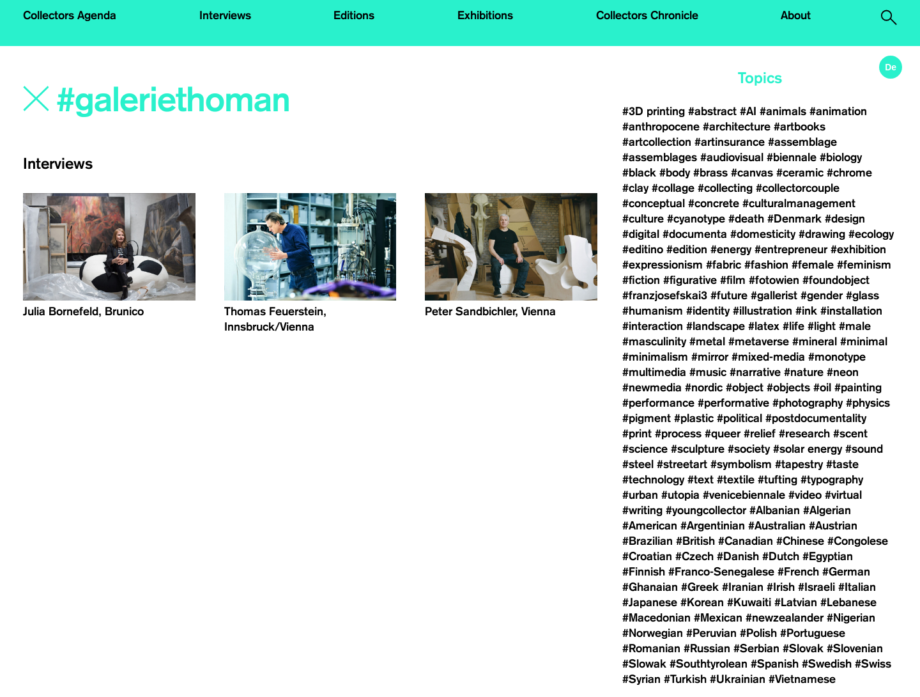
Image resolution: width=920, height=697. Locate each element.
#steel (638, 464)
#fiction (641, 280)
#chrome (849, 172)
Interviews (225, 15)
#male (855, 326)
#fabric (723, 264)
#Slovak (803, 648)
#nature (804, 372)
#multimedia (654, 372)
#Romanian (651, 648)
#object (744, 387)
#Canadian (745, 541)
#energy (730, 249)
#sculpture (697, 449)
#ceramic (800, 172)
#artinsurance (729, 142)
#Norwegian (652, 633)
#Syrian (641, 679)
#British (695, 541)
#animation (838, 111)
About (796, 15)
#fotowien (774, 280)
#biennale (791, 157)
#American (649, 525)
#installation (851, 311)
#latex (763, 326)
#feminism (864, 264)
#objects (788, 387)
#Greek (700, 587)
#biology (841, 157)
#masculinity (654, 341)
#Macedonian (656, 617)
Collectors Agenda (69, 15)
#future (728, 295)
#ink (806, 311)
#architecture (736, 126)
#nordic (704, 387)
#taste (842, 464)
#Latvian (795, 602)
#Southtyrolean (708, 664)
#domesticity (762, 234)
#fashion (766, 264)
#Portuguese (812, 633)
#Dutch (780, 556)
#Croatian (647, 556)
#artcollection (656, 142)
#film (733, 280)
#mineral (814, 341)
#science (645, 449)
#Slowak (644, 664)
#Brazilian (647, 541)
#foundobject (836, 280)
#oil (822, 387)
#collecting (725, 188)
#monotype (837, 357)
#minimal (863, 341)
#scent (850, 433)
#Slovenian (855, 648)
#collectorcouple (797, 188)
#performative (733, 403)
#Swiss (873, 664)
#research (804, 433)
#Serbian (756, 648)
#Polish (758, 633)
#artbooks (799, 126)
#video (805, 495)
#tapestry (799, 464)
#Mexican (718, 617)
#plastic (694, 418)
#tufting (777, 479)
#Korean (702, 602)
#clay (635, 188)
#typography (832, 479)
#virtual (843, 495)
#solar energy (807, 449)
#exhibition (858, 249)
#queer (722, 433)
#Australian (777, 525)
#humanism (652, 311)
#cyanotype (696, 218)
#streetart (682, 464)
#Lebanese (848, 602)
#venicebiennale (744, 495)
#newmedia (652, 387)
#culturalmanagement (798, 203)
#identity (708, 311)
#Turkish (685, 679)
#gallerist (774, 295)
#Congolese (857, 541)
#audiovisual (731, 157)
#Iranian (742, 587)
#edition (686, 249)
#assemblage (802, 142)
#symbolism (741, 464)
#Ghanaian (650, 587)
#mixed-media (768, 357)
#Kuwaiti (749, 602)
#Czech (694, 556)
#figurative (690, 280)
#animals (783, 111)
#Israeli (816, 587)
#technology (653, 479)
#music (707, 372)
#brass (710, 172)
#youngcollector (706, 510)
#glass (862, 295)
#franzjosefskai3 (664, 295)
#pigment (646, 418)
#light (822, 326)
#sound (864, 449)
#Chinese (800, 541)
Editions (354, 15)
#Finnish (643, 571)
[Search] (228, 100)
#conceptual (653, 203)
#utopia (680, 495)
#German (846, 571)
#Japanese (649, 602)
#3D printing (653, 111)
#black (639, 172)
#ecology (871, 234)
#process (678, 433)
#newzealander (785, 617)
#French (798, 571)
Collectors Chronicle (647, 15)
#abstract (712, 111)
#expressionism (662, 264)
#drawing (822, 234)
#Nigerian (851, 617)
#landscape (715, 326)
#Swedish (827, 664)
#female (813, 264)
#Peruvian (711, 633)
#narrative (755, 372)
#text (700, 479)
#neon (843, 372)
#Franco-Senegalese (721, 571)
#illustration (762, 311)
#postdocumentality (815, 418)
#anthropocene (661, 126)
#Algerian (827, 510)
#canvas (752, 172)
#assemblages (659, 157)
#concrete (713, 203)
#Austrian (833, 525)
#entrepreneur (791, 249)
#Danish (738, 556)
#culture (643, 218)
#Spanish (775, 664)
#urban (640, 495)
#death (746, 218)
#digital (640, 234)
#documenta (695, 234)
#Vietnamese (802, 679)
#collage (673, 188)
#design (845, 218)
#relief (760, 433)
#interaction (652, 326)
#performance (658, 403)
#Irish (781, 587)
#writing (642, 510)
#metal (707, 341)
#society (749, 449)
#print (637, 433)
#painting (858, 387)
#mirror (709, 357)
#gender (822, 295)
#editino (642, 249)
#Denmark (794, 218)
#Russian (707, 648)
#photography (807, 403)
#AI (748, 111)
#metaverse (758, 341)
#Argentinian (712, 525)
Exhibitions (485, 15)
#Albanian (774, 510)
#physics (868, 403)
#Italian (857, 587)
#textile (736, 479)
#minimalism (655, 357)
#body (674, 172)
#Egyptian (827, 556)
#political (739, 418)
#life (793, 326)
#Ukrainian (737, 679)
